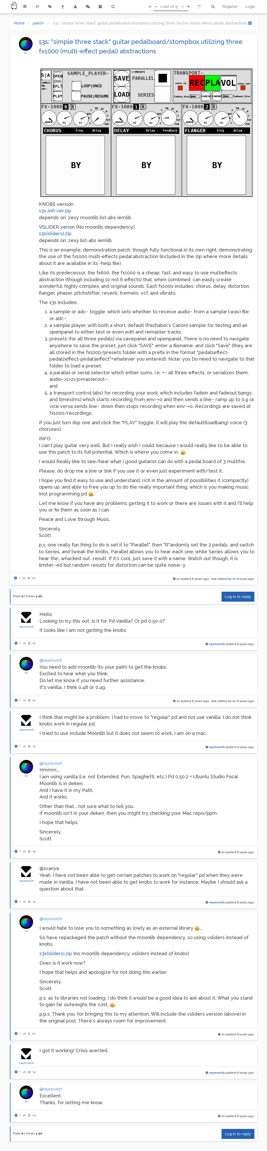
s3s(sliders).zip (55, 233)
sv (25, 53)
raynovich (26, 626)
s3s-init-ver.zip (55, 210)
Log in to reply (238, 597)
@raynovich (50, 660)
